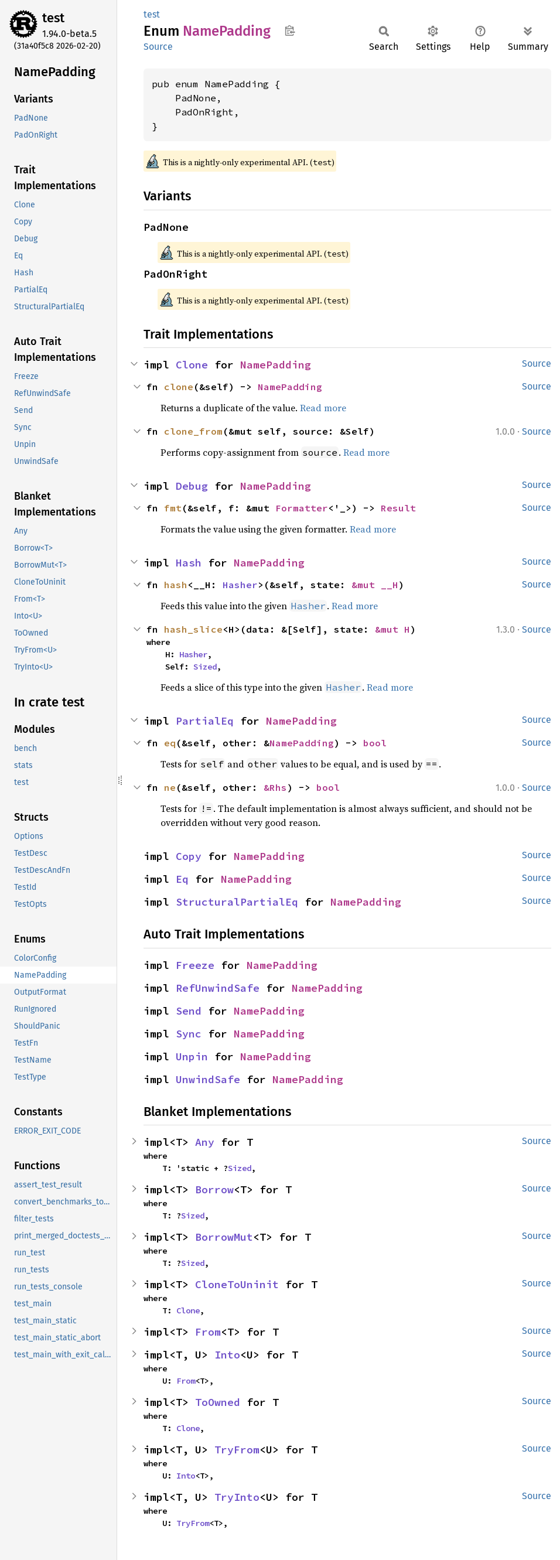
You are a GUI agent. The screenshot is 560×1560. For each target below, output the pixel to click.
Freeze (195, 965)
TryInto (236, 1497)
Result (398, 508)
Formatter (301, 508)
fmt (173, 508)
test (53, 18)
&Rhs (275, 787)
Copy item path (289, 30)
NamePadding (275, 364)
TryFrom (236, 1449)
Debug (192, 486)
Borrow (214, 1189)
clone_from (193, 431)
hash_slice (193, 629)
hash (175, 584)
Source (158, 46)
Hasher (240, 584)
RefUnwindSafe (217, 988)
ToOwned (217, 1402)
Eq (182, 879)
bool (375, 743)
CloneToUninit (237, 1284)
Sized (205, 666)
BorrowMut (224, 1237)
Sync (189, 1033)
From (208, 1332)
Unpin (192, 1056)
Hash (189, 562)
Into (227, 1354)
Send (189, 1011)
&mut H (392, 629)
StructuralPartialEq (237, 902)
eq (170, 743)
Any (204, 1142)
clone (178, 386)
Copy (189, 856)
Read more (323, 407)
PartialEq (205, 721)
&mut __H (374, 584)
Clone (192, 364)
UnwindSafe (208, 1079)
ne (170, 787)
